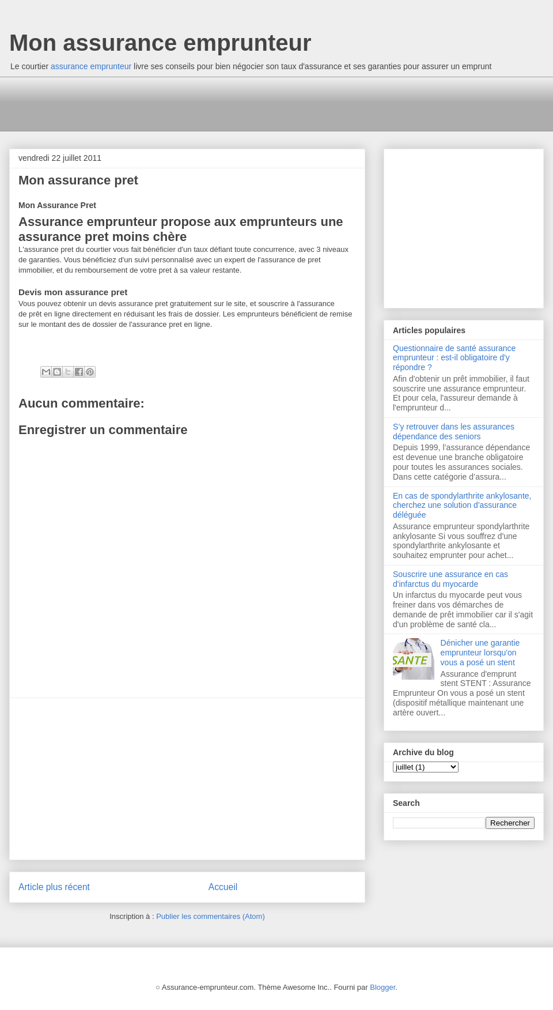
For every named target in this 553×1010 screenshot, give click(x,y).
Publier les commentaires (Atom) (210, 916)
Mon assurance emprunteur (160, 42)
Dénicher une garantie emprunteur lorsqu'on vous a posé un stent (480, 652)
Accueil (223, 887)
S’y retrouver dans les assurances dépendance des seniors (453, 431)
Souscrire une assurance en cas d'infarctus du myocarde (450, 579)
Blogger (382, 987)
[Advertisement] (227, 103)
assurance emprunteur (91, 66)
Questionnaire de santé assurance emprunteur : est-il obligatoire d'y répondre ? (454, 358)
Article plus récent (54, 887)
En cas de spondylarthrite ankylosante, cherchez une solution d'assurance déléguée (462, 505)
